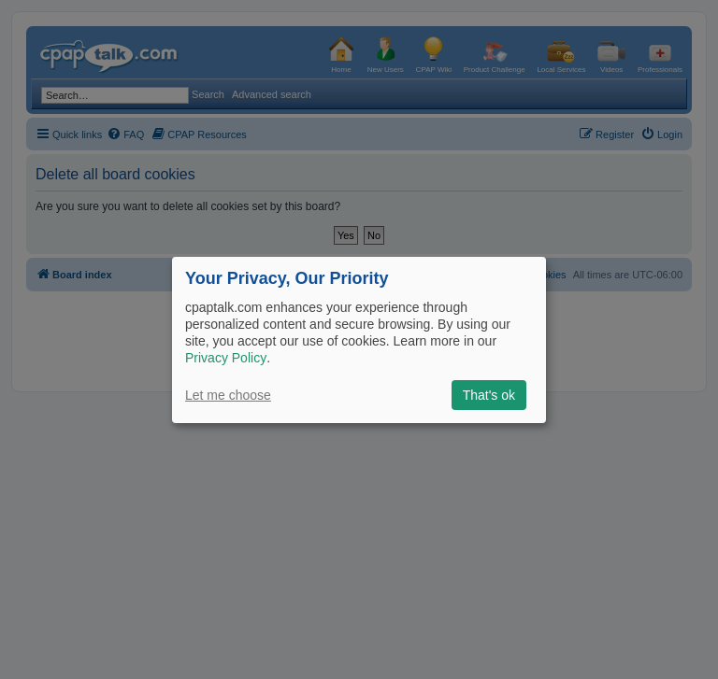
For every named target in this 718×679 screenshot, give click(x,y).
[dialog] (359, 339)
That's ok (489, 395)
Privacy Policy (225, 357)
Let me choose (228, 395)
